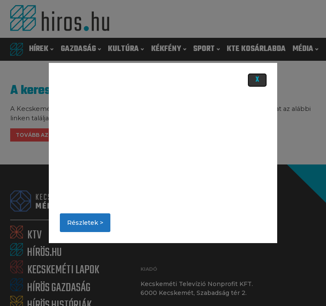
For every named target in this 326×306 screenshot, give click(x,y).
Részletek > (85, 223)
